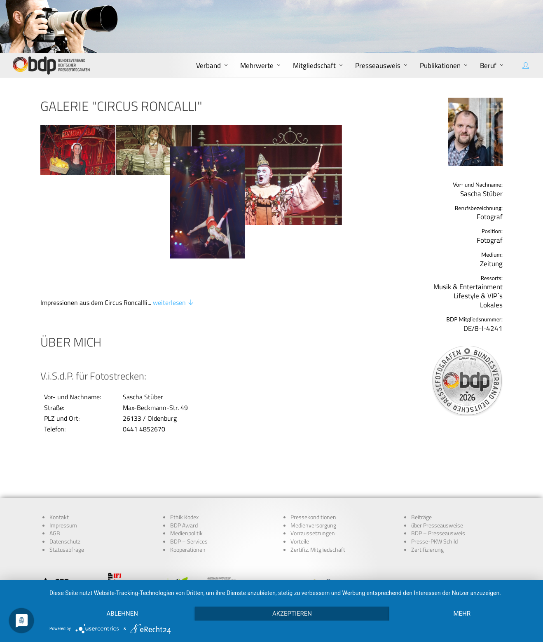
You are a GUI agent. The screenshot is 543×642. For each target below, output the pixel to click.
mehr (461, 613)
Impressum (63, 468)
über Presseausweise (437, 468)
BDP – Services (189, 485)
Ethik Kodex (184, 460)
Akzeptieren (292, 613)
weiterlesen (173, 252)
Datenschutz (64, 485)
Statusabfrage (66, 493)
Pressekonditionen (313, 460)
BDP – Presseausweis (438, 476)
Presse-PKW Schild (434, 485)
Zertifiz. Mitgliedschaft (317, 493)
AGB (54, 476)
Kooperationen (188, 493)
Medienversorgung (313, 468)
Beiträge (421, 460)
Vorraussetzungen (312, 476)
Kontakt (59, 460)
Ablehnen (122, 613)
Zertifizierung (427, 493)
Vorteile (299, 485)
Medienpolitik (186, 476)
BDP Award (184, 468)
